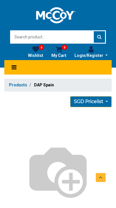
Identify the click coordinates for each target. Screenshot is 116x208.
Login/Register (91, 52)
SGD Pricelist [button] (89, 101)
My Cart (59, 52)
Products (18, 85)
